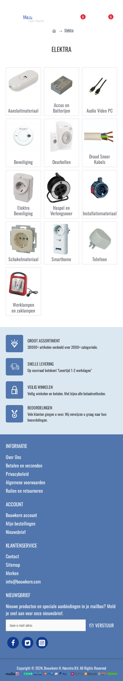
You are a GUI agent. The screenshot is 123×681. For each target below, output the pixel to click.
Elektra (69, 30)
